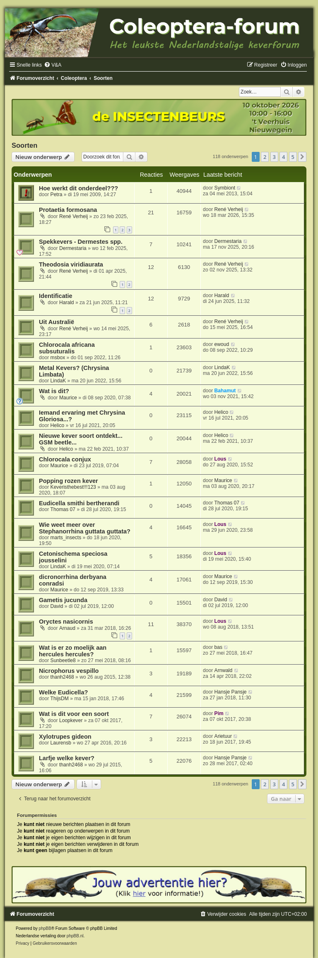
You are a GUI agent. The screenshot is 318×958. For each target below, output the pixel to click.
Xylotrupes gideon (65, 736)
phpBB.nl (75, 936)
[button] (302, 157)
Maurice (68, 398)
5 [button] (293, 157)
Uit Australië (56, 322)
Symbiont (224, 188)
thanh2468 (62, 677)
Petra (57, 194)
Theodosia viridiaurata (71, 264)
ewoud (221, 344)
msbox (58, 357)
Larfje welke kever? (66, 758)
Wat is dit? (54, 391)
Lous (220, 459)
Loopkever (70, 720)
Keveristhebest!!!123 (73, 487)
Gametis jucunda (63, 600)
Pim (219, 713)
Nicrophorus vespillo (69, 670)
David (57, 606)
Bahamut (225, 391)
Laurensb (61, 743)
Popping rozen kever (68, 481)
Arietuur (223, 736)
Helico (58, 425)
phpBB (45, 928)
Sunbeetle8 (63, 660)
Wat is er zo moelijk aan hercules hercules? (72, 651)
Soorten (24, 145)
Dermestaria (73, 248)
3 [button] (274, 157)
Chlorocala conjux (65, 459)
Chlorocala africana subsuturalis (67, 348)
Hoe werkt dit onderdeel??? (78, 188)
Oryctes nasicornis (66, 621)
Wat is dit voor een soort (74, 714)
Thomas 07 (63, 509)
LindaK (58, 381)
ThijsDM (60, 698)
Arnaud (67, 628)
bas (218, 647)
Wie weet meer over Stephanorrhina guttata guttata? (84, 528)
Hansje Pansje (230, 692)
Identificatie (55, 296)
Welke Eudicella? (63, 692)
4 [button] (283, 157)
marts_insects (66, 537)
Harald (66, 302)
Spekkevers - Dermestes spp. (81, 241)
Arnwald (223, 670)
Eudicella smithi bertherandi (79, 503)
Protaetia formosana (68, 209)
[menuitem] (52, 65)
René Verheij (73, 216)
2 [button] (264, 157)
